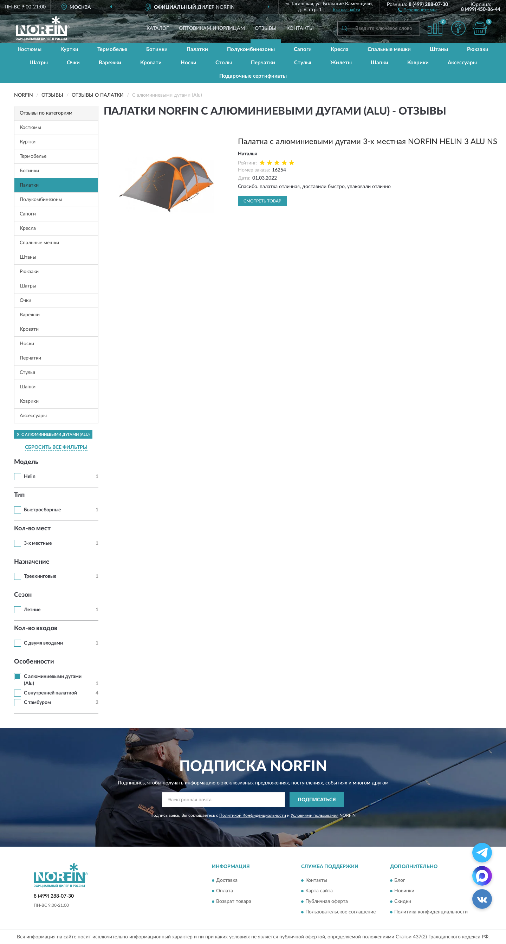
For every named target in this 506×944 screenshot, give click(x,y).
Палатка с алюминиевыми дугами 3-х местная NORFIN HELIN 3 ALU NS (367, 142)
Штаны (439, 49)
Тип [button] (19, 495)
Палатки (197, 49)
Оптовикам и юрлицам (212, 28)
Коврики (418, 62)
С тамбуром (37, 702)
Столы (223, 62)
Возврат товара (233, 901)
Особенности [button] (34, 662)
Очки (73, 62)
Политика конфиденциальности (431, 912)
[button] (417, 9)
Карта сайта (319, 890)
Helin (29, 476)
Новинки (404, 890)
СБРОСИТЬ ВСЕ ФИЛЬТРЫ (56, 447)
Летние (32, 609)
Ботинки (157, 49)
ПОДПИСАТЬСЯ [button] (317, 799)
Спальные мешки (389, 49)
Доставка (227, 880)
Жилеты (341, 62)
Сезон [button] (23, 595)
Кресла (340, 49)
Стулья (302, 62)
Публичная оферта (326, 901)
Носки (188, 62)
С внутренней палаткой (50, 693)
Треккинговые (40, 576)
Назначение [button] (32, 562)
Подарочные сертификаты (253, 76)
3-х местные (38, 543)
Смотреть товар (262, 201)
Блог (399, 880)
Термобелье (112, 49)
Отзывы (266, 28)
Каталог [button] (158, 28)
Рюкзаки (477, 49)
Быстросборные (42, 509)
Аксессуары (462, 62)
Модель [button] (26, 462)
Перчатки (263, 62)
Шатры (39, 62)
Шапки (379, 62)
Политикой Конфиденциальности (252, 815)
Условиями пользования (314, 815)
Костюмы (29, 49)
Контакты (300, 28)
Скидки (402, 901)
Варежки (110, 62)
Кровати (151, 62)
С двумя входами (43, 643)
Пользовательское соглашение (340, 912)
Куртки (69, 49)
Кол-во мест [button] (32, 528)
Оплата (224, 890)
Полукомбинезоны (251, 49)
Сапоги (303, 49)
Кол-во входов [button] (35, 628)
